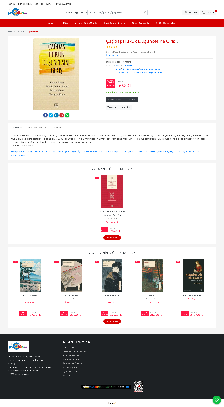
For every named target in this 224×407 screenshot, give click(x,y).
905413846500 (45, 367)
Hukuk (157, 69)
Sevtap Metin (18, 151)
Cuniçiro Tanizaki (112, 299)
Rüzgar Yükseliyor (31, 295)
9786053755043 (19, 155)
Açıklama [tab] (17, 127)
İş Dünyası (127, 66)
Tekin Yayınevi (112, 222)
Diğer (118, 66)
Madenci (153, 295)
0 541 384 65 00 (30, 367)
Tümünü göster (112, 237)
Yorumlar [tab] (56, 127)
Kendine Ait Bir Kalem (193, 295)
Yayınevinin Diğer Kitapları (112, 253)
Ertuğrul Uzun (33, 151)
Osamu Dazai (71, 299)
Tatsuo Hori (31, 299)
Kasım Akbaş (48, 151)
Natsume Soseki (152, 299)
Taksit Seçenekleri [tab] (36, 127)
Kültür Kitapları (130, 69)
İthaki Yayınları (156, 151)
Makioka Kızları (112, 295)
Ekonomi (158, 73)
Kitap (118, 69)
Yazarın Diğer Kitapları (112, 169)
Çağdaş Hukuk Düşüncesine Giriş (182, 151)
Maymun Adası (71, 295)
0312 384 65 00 (14, 367)
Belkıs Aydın (63, 151)
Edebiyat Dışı (146, 69)
